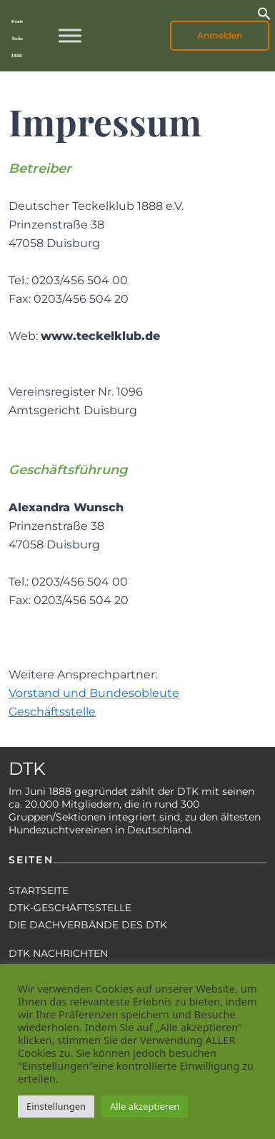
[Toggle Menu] (70, 35)
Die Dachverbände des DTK (88, 924)
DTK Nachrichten (58, 953)
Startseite (39, 890)
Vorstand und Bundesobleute (94, 693)
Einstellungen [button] (56, 1106)
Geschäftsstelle (52, 711)
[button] (264, 12)
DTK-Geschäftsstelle (70, 907)
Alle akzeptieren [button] (144, 1106)
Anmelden (219, 35)
